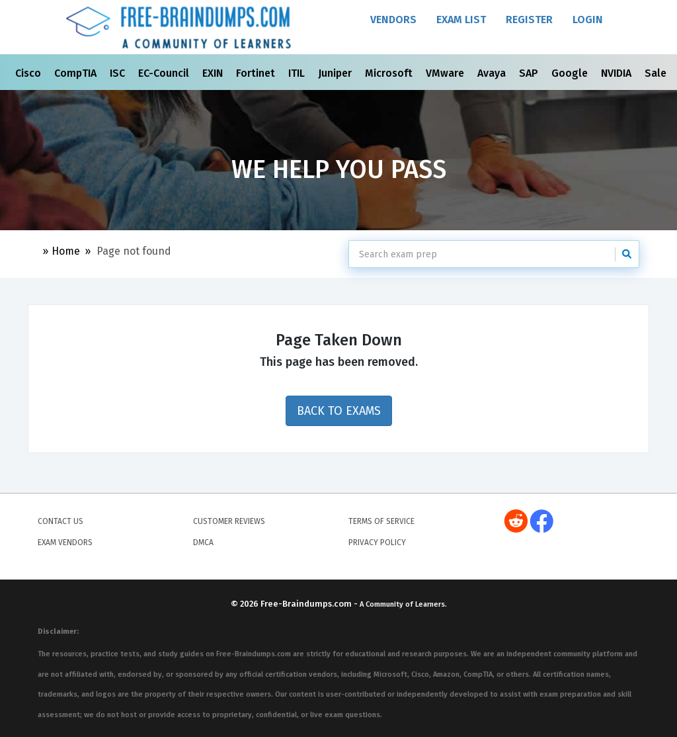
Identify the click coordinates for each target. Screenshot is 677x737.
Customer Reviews (229, 521)
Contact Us (60, 521)
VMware (446, 73)
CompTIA (76, 73)
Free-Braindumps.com (307, 604)
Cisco (29, 73)
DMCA (203, 542)
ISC (119, 73)
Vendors (393, 19)
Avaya (492, 73)
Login (588, 19)
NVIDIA (617, 73)
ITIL (297, 73)
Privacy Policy (377, 542)
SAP (530, 73)
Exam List (461, 19)
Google (570, 73)
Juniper (336, 73)
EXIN (213, 73)
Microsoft (390, 73)
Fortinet (257, 73)
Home (66, 251)
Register (529, 19)
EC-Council (165, 73)
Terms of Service (381, 521)
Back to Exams (339, 411)
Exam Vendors (65, 542)
